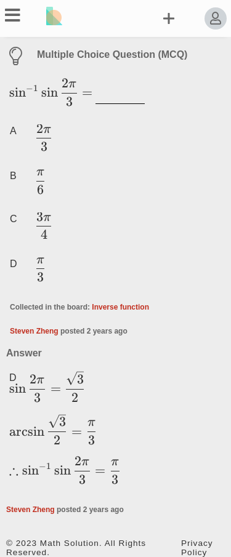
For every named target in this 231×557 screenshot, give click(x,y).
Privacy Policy (197, 548)
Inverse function (120, 307)
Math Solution (69, 543)
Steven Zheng (34, 331)
